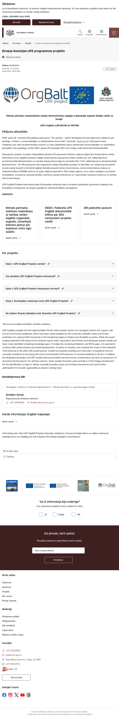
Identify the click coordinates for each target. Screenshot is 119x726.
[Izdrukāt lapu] (59, 451)
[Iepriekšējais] (6, 485)
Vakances (6, 582)
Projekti (5, 591)
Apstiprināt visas (46, 22)
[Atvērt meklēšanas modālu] (80, 33)
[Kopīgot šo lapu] (59, 456)
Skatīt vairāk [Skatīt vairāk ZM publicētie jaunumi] (89, 214)
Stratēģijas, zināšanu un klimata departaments (28, 387)
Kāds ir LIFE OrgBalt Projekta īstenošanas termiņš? (33, 288)
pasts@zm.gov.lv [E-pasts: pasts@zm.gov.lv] (13, 655)
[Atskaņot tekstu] (13, 57)
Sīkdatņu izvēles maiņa (13, 634)
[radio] (43, 514)
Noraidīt (16, 22)
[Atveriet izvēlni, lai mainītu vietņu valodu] (89, 33)
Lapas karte (7, 630)
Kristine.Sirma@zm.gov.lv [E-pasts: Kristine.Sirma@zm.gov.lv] (42, 402)
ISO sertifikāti (8, 625)
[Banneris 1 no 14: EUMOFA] (12, 485)
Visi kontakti (16, 677)
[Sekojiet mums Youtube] (22, 695)
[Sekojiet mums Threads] (29, 695)
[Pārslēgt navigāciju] (114, 33)
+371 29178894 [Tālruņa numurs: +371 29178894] (16, 402)
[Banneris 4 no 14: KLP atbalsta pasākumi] (83, 485)
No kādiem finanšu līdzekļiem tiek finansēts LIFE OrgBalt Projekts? (41, 313)
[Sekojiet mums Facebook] (4, 695)
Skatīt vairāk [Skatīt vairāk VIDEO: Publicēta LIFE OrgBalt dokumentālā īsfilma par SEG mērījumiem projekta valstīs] (50, 227)
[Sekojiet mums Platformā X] (16, 695)
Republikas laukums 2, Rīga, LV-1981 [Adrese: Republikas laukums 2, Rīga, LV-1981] (23, 659)
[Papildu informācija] (16, 669)
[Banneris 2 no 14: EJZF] (36, 485)
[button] (48, 264)
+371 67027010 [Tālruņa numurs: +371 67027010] (13, 650)
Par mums (7, 596)
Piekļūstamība (8, 621)
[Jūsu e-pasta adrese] (58, 550)
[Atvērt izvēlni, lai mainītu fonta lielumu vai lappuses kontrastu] (101, 33)
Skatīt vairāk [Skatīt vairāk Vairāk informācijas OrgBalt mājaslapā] (8, 421)
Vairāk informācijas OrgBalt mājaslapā (26, 414)
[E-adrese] (7, 669)
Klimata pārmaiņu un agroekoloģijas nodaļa (74, 387)
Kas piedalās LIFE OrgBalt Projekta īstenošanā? (31, 276)
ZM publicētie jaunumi (98, 208)
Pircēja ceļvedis (9, 600)
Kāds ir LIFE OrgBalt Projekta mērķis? (26, 263)
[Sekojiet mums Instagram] (10, 695)
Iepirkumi (6, 587)
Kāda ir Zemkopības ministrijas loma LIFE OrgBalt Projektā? (37, 301)
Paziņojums (82, 141)
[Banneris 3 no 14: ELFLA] (59, 485)
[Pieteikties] (58, 560)
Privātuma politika (10, 616)
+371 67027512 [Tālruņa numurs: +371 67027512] (12, 664)
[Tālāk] (113, 485)
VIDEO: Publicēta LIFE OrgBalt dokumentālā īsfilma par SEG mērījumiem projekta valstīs (58, 214)
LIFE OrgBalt (110, 69)
